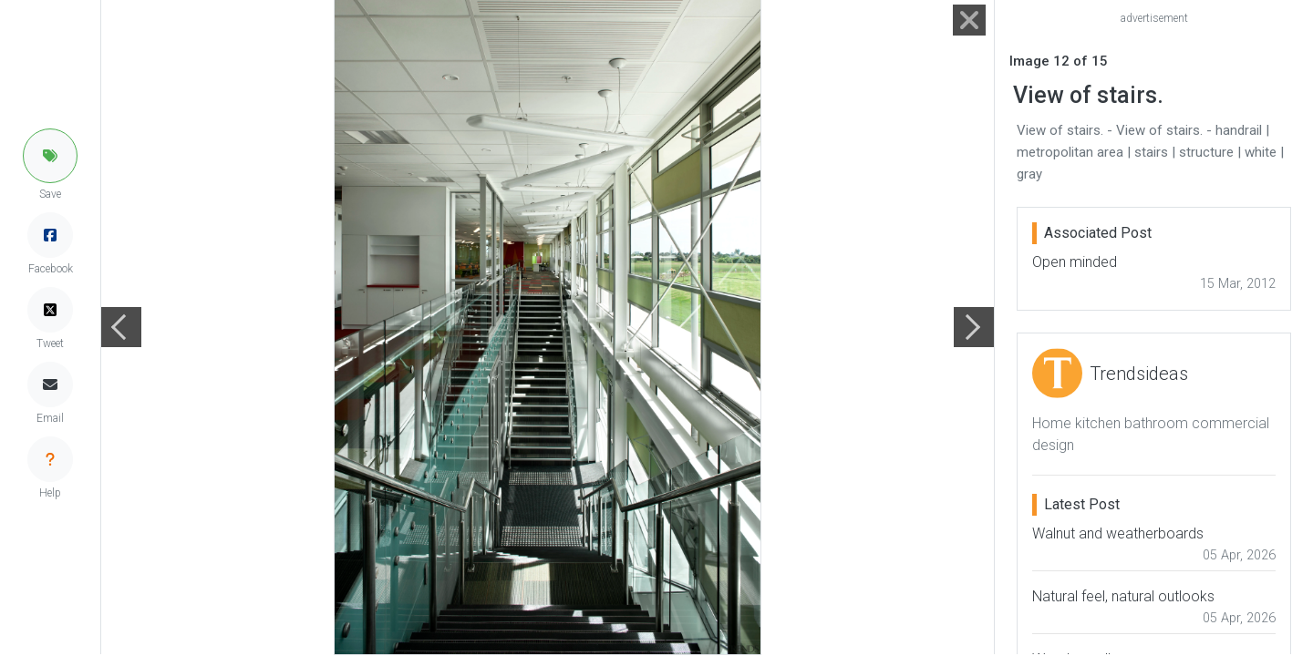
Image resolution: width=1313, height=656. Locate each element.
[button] (50, 155)
